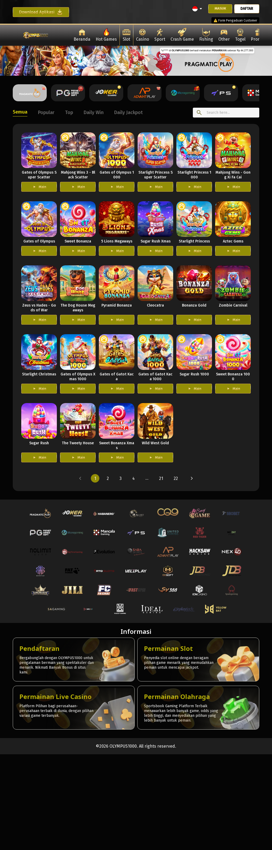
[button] (80, 478)
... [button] (146, 478)
